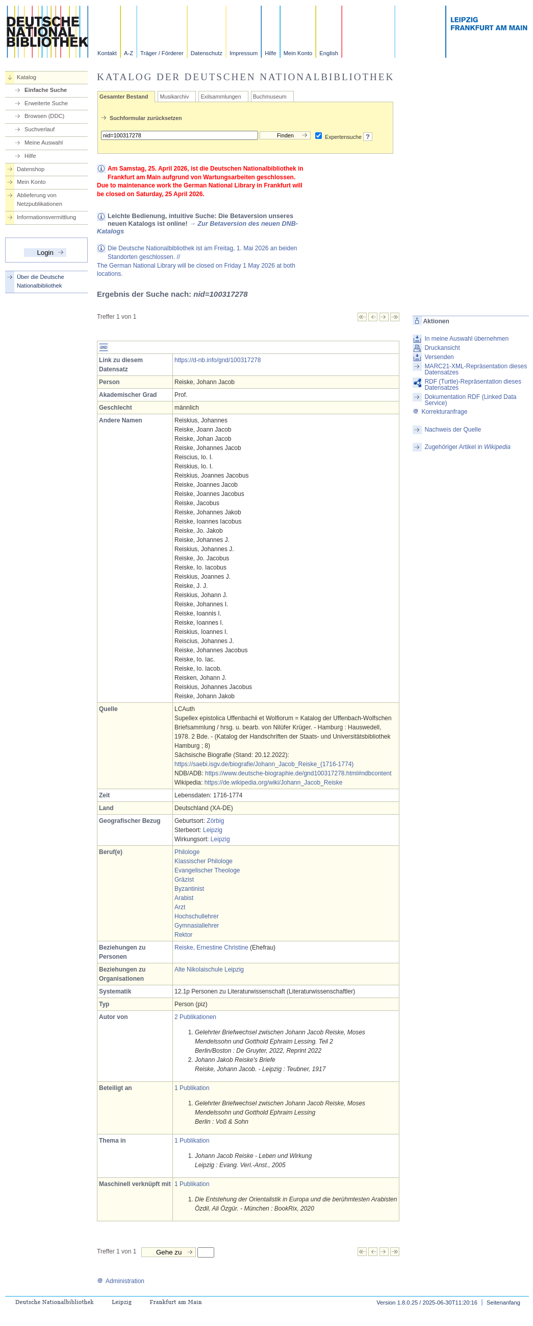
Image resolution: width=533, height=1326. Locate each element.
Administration (120, 1281)
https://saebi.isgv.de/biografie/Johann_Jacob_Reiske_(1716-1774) (263, 764)
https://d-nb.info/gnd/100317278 (217, 360)
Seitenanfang (503, 1302)
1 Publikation (192, 1088)
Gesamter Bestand (123, 96)
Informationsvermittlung (46, 217)
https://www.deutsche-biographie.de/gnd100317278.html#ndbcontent (298, 773)
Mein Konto (298, 53)
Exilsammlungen (220, 96)
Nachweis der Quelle (452, 429)
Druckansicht (442, 347)
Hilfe (270, 53)
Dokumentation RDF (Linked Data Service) (470, 400)
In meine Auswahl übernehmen (466, 338)
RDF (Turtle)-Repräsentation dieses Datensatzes (472, 384)
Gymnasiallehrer (196, 925)
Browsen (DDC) (44, 116)
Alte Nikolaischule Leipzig (209, 969)
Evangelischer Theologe (207, 870)
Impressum (244, 53)
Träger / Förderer (162, 53)
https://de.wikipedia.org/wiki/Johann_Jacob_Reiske (274, 782)
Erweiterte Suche (46, 103)
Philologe (186, 852)
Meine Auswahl (43, 142)
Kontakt (107, 53)
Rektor (183, 934)
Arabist (183, 898)
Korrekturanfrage (440, 411)
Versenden (438, 357)
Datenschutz (206, 53)
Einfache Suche (45, 90)
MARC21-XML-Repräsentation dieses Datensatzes (475, 369)
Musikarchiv (174, 96)
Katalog (26, 77)
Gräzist (184, 879)
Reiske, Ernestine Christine (211, 947)
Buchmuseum (270, 96)
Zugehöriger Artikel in (467, 447)
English (328, 53)
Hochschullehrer (196, 916)
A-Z (128, 53)
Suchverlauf (39, 129)
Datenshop (30, 169)
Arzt (179, 907)
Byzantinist (189, 888)
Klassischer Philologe (203, 861)
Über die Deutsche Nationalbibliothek (40, 281)
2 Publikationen (195, 1017)
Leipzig (212, 830)
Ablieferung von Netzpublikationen (39, 199)
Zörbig (215, 820)
